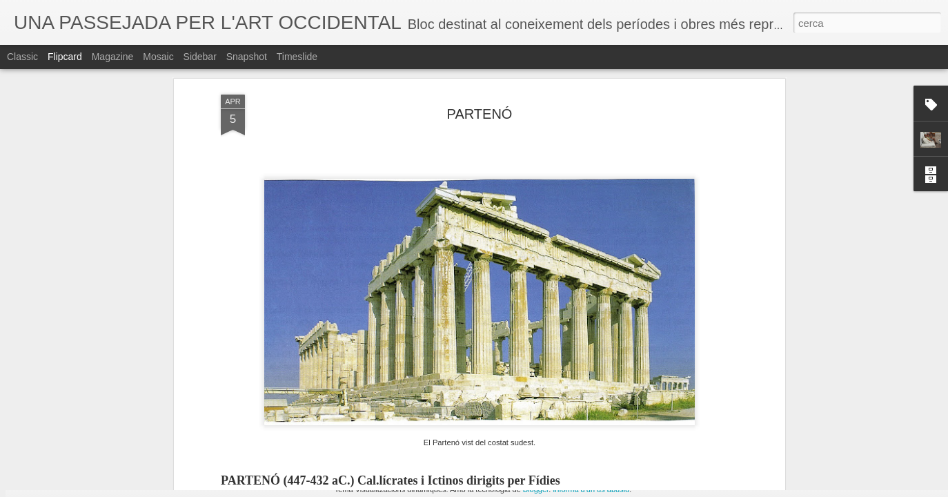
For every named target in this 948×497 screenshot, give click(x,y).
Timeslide (297, 56)
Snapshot (246, 56)
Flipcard (65, 56)
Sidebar (200, 56)
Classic (22, 56)
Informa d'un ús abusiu (591, 489)
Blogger (536, 489)
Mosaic (158, 56)
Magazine (113, 56)
